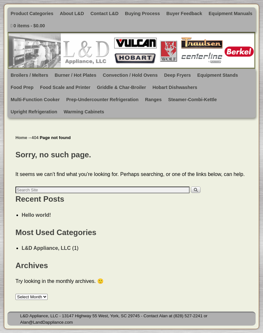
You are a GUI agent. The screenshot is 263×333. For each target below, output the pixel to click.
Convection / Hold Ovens (130, 75)
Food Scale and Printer (65, 87)
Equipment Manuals (230, 13)
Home (21, 137)
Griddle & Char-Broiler (121, 87)
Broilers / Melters (29, 75)
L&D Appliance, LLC (46, 248)
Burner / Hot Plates (76, 75)
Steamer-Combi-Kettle (192, 99)
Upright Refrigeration (34, 111)
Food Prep (22, 87)
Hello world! (36, 215)
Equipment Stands (217, 75)
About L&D (72, 13)
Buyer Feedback (184, 13)
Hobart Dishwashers (175, 87)
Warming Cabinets (84, 111)
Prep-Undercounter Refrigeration (102, 99)
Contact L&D (104, 13)
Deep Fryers (177, 75)
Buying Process (142, 13)
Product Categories (32, 13)
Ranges (153, 99)
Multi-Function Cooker (35, 99)
